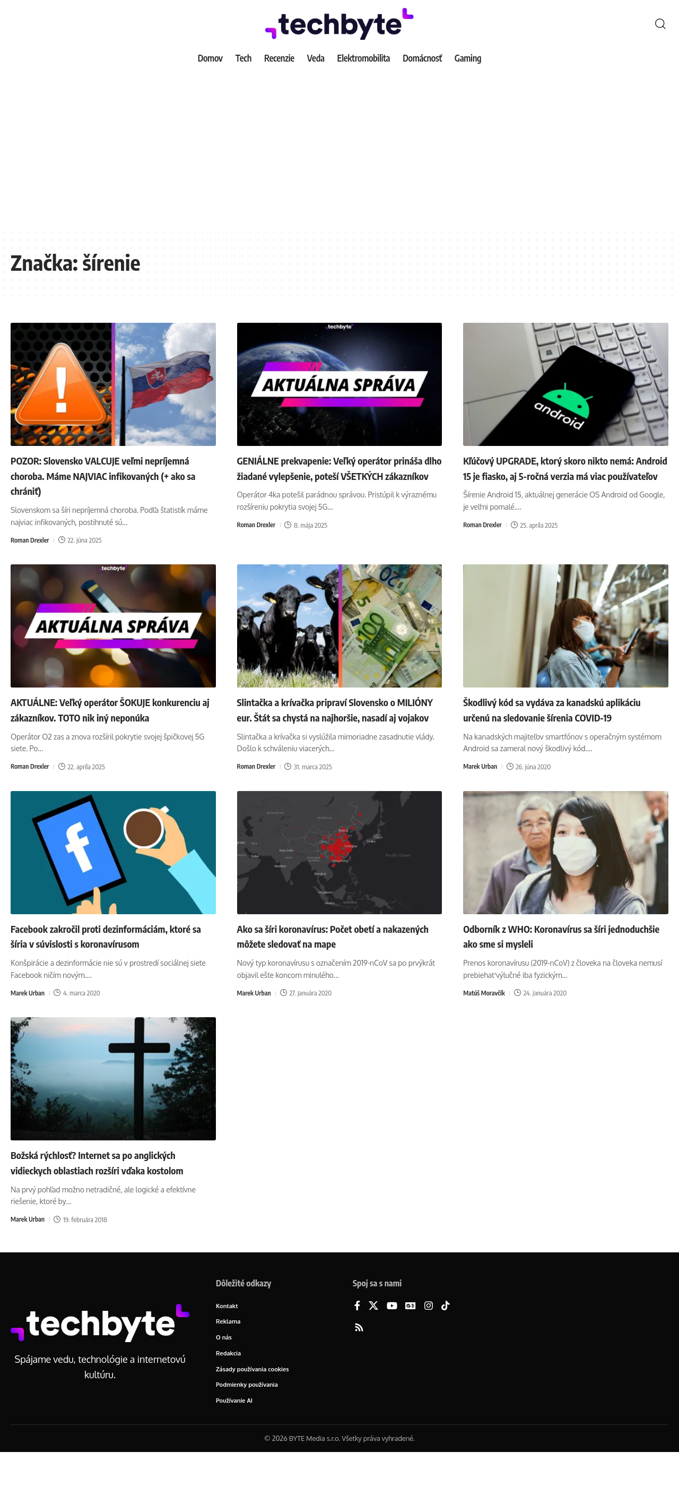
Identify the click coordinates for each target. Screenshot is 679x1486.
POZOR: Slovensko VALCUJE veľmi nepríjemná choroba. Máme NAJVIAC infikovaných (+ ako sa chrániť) (98, 474)
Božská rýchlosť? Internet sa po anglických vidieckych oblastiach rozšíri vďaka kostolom (112, 1184)
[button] (660, 23)
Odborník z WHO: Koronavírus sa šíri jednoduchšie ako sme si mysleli (551, 950)
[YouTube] (392, 1335)
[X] (373, 1335)
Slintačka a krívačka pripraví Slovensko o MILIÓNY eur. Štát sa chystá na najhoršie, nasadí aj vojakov (335, 716)
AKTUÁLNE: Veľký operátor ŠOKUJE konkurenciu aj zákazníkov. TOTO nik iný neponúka (107, 716)
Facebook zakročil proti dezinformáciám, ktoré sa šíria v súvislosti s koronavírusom (110, 950)
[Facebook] (357, 1335)
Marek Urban (481, 781)
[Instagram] (428, 1335)
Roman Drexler (31, 540)
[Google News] (410, 1335)
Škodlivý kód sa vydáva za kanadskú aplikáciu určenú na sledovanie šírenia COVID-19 (553, 716)
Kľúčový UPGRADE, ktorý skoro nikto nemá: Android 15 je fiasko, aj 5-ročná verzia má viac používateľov (552, 474)
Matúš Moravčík (485, 1007)
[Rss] (359, 1357)
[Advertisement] (339, 148)
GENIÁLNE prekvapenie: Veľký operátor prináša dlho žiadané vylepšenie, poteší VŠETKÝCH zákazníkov (332, 474)
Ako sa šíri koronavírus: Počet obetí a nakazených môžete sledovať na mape (327, 950)
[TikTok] (445, 1335)
